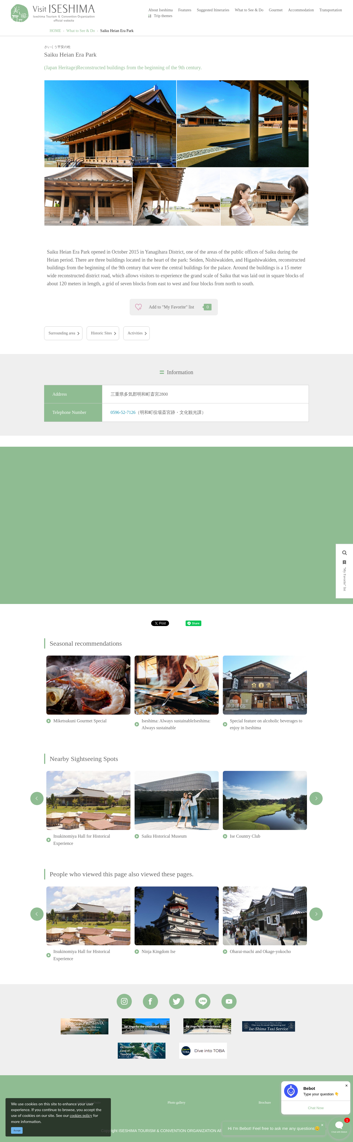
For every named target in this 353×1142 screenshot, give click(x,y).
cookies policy (81, 1116)
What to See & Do (80, 31)
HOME (55, 31)
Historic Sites (101, 333)
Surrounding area (62, 333)
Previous (37, 798)
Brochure (265, 1102)
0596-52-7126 (123, 412)
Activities (135, 333)
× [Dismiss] (346, 1085)
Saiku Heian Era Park (116, 31)
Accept (17, 1130)
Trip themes (163, 16)
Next (316, 798)
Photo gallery (176, 1102)
